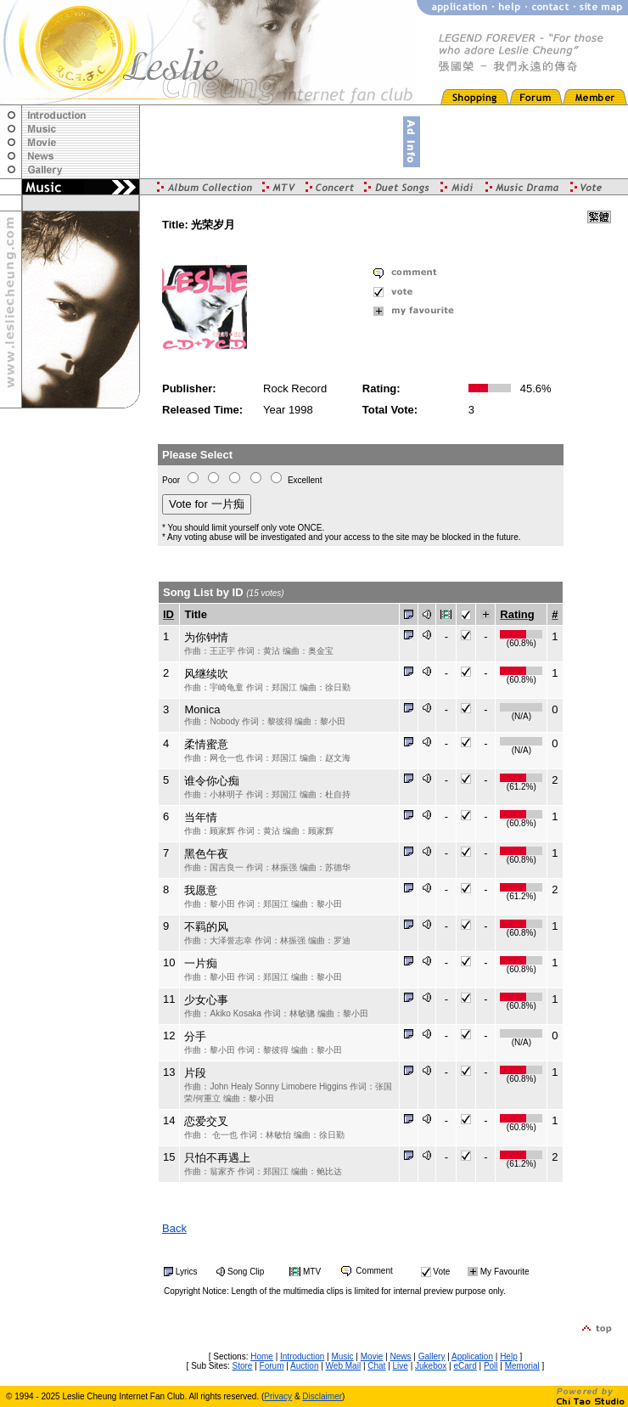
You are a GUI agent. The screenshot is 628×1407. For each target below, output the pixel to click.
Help (509, 1356)
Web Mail (344, 1365)
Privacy (278, 1396)
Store (243, 1365)
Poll (491, 1365)
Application (472, 1356)
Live (400, 1365)
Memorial (522, 1365)
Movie (372, 1356)
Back (174, 1228)
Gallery (432, 1356)
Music (342, 1356)
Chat (376, 1365)
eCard (464, 1365)
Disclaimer (322, 1396)
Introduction (302, 1356)
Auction (304, 1365)
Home (261, 1356)
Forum (272, 1365)
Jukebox (430, 1365)
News (401, 1356)
